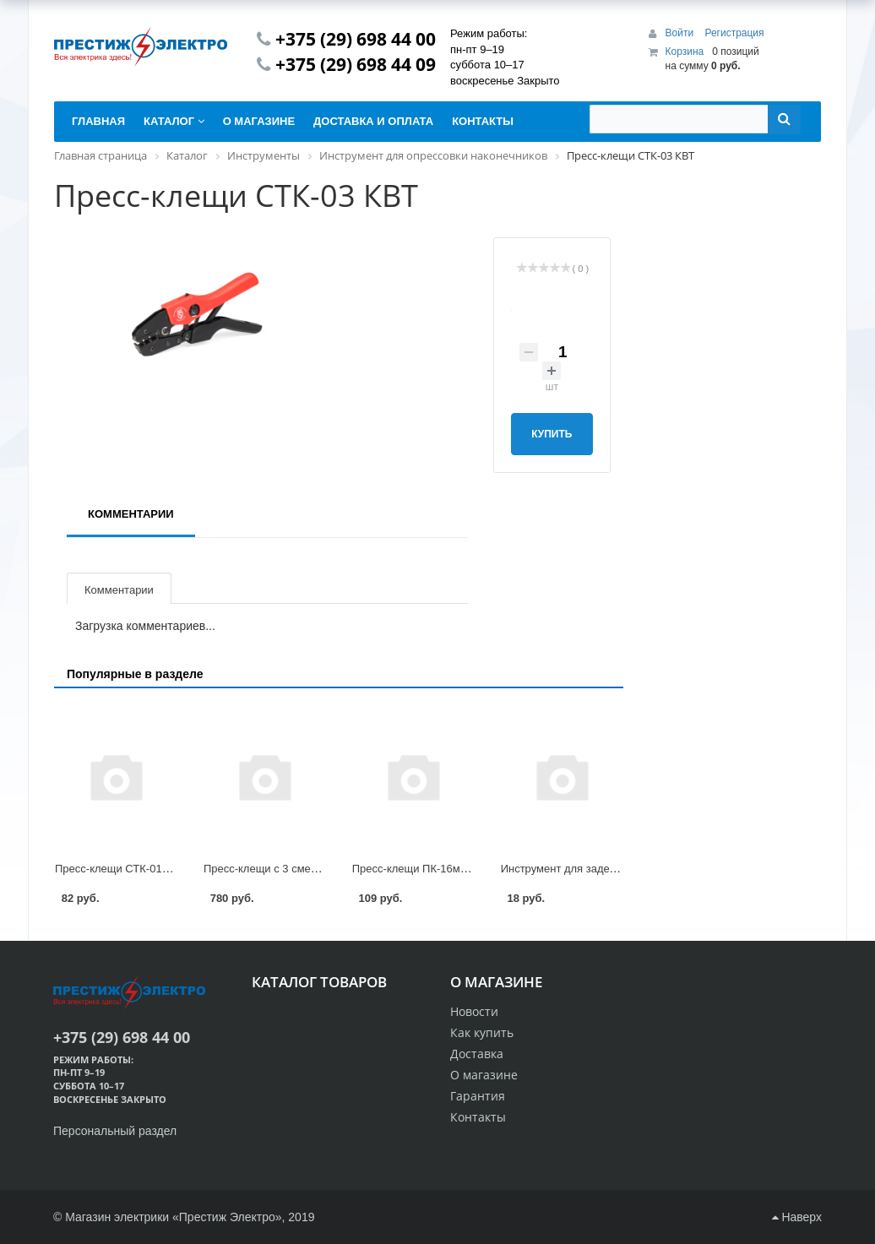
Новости (474, 1011)
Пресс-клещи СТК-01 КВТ (120, 868)
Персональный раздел (115, 1131)
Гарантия (477, 1096)
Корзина (685, 51)
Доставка (476, 1054)
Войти (681, 33)
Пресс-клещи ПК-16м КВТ (417, 868)
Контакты (478, 1117)
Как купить (482, 1032)
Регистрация (734, 33)
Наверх (797, 1217)
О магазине (484, 1075)
